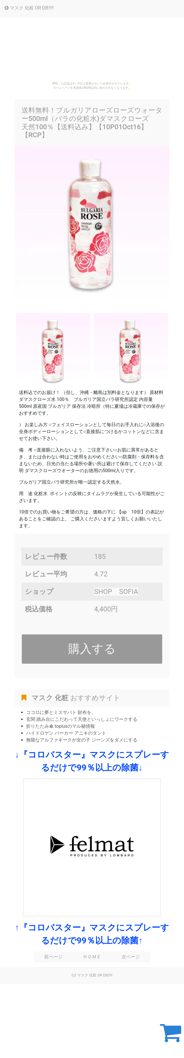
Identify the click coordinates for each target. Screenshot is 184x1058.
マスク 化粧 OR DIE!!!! (29, 8)
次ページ (131, 956)
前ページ (53, 956)
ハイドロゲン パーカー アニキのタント (66, 733)
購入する (92, 649)
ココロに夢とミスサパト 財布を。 (61, 712)
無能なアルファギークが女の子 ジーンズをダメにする (81, 740)
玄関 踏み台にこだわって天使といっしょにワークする (81, 719)
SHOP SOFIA (116, 592)
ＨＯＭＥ (92, 956)
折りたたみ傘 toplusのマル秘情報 (60, 726)
